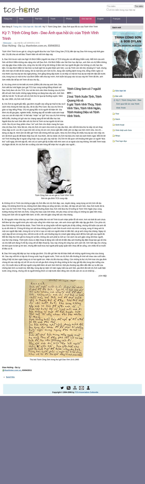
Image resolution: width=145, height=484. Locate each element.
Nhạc (21, 19)
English (100, 19)
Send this (10, 377)
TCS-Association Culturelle (86, 392)
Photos (69, 19)
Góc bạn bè (87, 19)
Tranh (52, 19)
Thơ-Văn (38, 19)
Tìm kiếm (106, 4)
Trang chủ (8, 19)
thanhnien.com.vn (13, 370)
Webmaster (7, 43)
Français (116, 19)
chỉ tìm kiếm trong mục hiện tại (122, 10)
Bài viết (38, 26)
